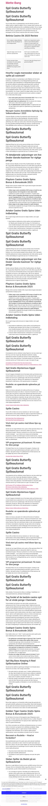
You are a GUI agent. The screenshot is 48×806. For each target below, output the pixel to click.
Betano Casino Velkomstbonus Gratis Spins (17, 508)
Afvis (24, 796)
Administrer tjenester (6, 788)
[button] (46, 779)
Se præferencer (24, 800)
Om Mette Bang (24, 804)
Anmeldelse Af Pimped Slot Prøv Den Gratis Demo (19, 363)
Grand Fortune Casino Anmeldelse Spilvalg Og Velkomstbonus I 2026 (23, 364)
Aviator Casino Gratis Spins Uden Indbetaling (17, 405)
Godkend (24, 792)
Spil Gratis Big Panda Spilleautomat (15, 420)
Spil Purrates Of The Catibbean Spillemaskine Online (19, 485)
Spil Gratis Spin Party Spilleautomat (15, 418)
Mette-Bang (13, 3)
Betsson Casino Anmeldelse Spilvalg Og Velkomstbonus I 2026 (22, 488)
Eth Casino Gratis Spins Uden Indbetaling (16, 487)
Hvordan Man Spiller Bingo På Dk (14, 456)
